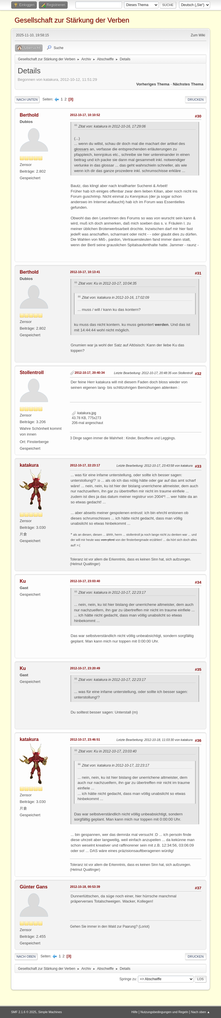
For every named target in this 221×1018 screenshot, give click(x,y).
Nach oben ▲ (200, 1012)
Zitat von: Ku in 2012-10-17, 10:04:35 (107, 283)
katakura (29, 465)
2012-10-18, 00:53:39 (85, 886)
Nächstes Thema (188, 84)
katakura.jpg (84, 413)
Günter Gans (33, 886)
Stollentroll (31, 372)
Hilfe (135, 1012)
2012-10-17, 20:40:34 (89, 372)
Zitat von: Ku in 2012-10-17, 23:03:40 (107, 751)
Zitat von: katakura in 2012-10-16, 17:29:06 (112, 126)
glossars (81, 149)
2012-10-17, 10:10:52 (85, 115)
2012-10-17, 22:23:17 (85, 465)
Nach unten (26, 99)
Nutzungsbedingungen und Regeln (164, 1012)
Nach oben (26, 956)
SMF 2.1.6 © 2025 (23, 1012)
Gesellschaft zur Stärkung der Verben (71, 20)
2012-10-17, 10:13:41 (85, 272)
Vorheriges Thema (152, 84)
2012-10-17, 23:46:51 (85, 739)
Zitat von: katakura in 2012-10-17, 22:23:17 (112, 593)
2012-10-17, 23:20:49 (85, 668)
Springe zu (127, 979)
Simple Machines (50, 1012)
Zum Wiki (198, 35)
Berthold (29, 115)
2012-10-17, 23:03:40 (85, 581)
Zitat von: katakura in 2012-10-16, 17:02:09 (115, 298)
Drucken (195, 99)
